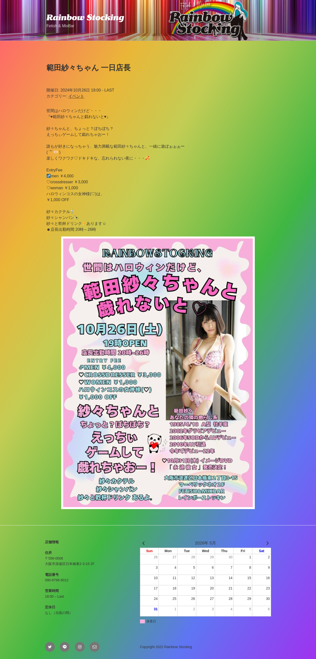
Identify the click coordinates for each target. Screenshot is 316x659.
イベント (76, 96)
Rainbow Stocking (85, 17)
